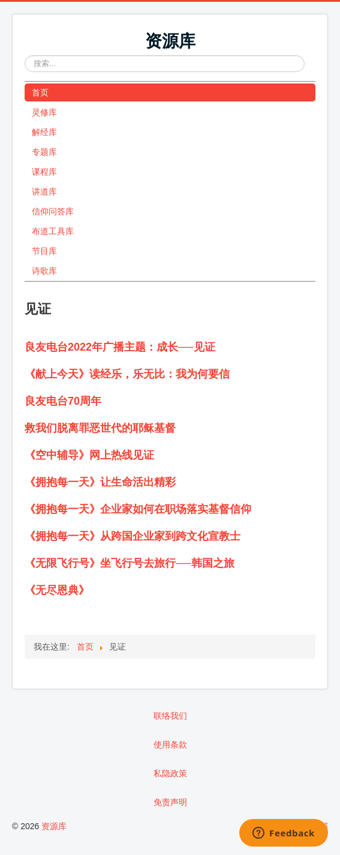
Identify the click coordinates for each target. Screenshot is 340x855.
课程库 (44, 172)
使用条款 (170, 744)
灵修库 (44, 112)
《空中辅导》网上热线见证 (89, 455)
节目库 (44, 251)
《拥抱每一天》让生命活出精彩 (100, 482)
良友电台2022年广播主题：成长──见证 (120, 347)
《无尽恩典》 (57, 590)
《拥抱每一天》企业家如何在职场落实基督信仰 (138, 509)
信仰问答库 (53, 211)
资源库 (54, 826)
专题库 (44, 152)
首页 (40, 92)
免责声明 (170, 802)
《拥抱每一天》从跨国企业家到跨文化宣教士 (132, 536)
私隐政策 (170, 773)
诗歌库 (44, 271)
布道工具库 (53, 231)
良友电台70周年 (63, 401)
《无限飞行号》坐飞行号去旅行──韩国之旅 (129, 563)
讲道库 (44, 191)
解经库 (44, 132)
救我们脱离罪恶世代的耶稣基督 (100, 428)
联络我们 (170, 716)
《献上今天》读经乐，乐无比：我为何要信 (127, 374)
